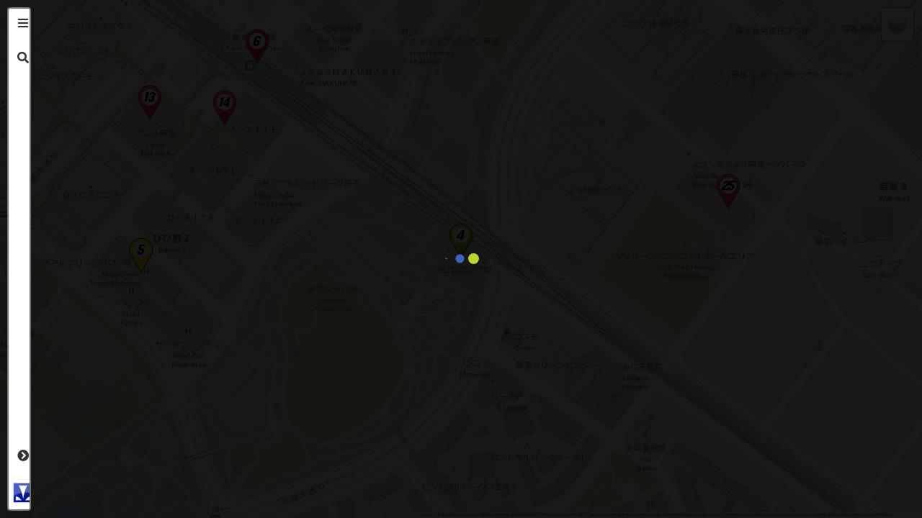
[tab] (23, 23)
